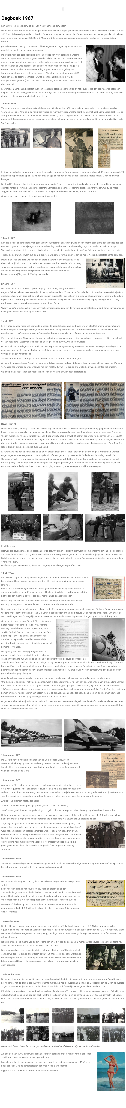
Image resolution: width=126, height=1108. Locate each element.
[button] (63, 9)
